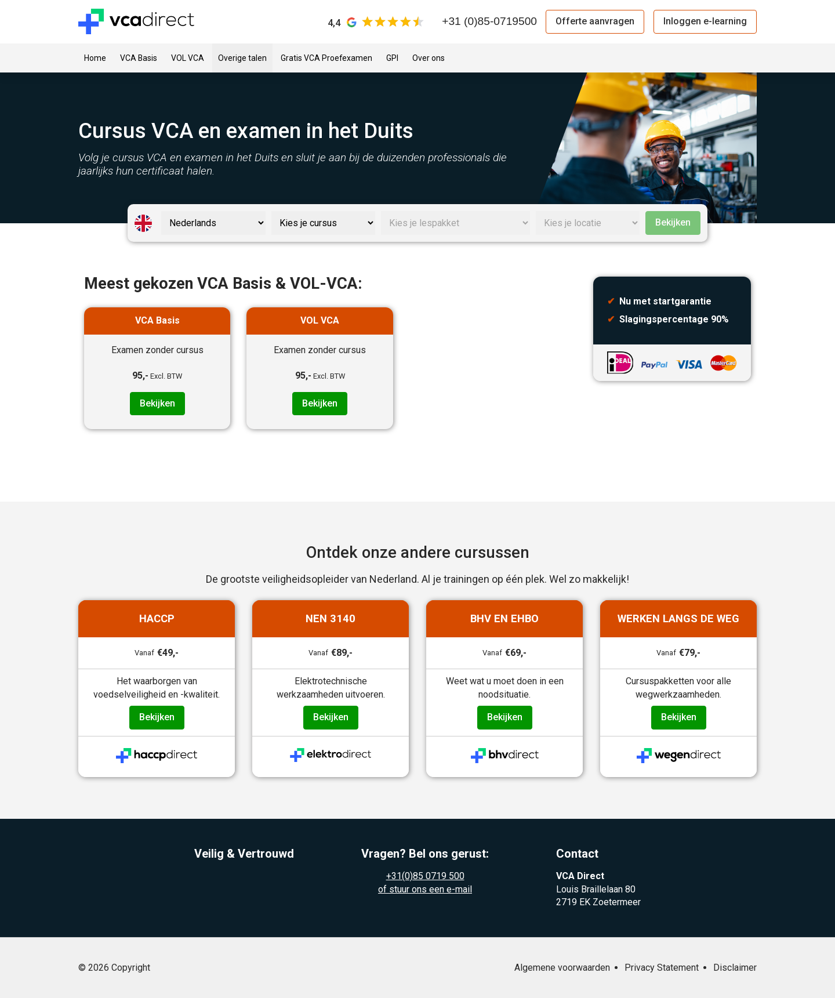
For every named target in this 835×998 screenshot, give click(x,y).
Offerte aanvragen (595, 21)
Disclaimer (735, 967)
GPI (392, 58)
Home (95, 58)
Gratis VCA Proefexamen (326, 58)
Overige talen (242, 58)
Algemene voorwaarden (562, 967)
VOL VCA (187, 58)
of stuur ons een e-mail (425, 889)
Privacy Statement (662, 967)
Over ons (428, 58)
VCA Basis (138, 58)
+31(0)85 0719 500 (425, 875)
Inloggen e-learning (705, 21)
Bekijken (673, 222)
